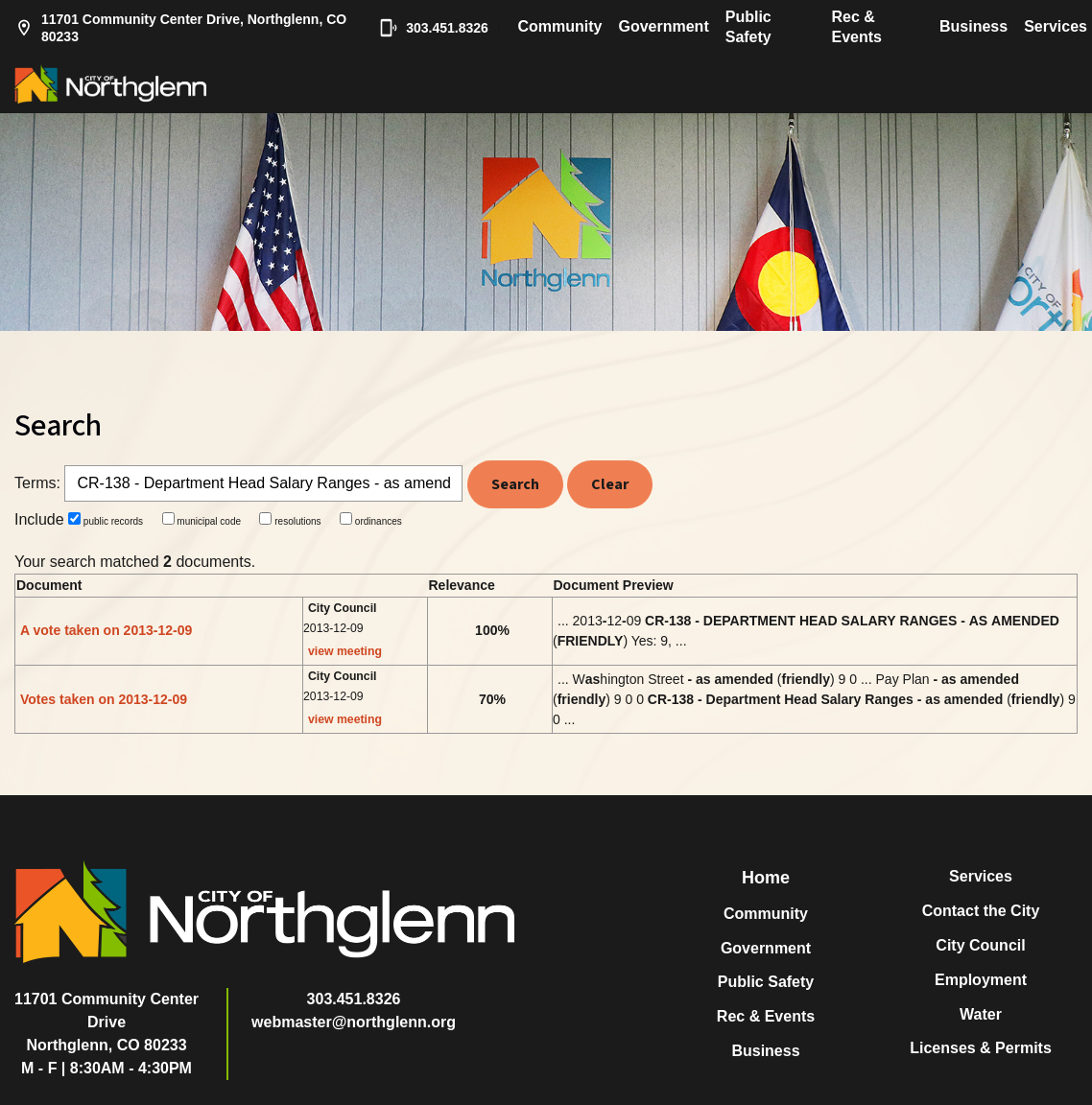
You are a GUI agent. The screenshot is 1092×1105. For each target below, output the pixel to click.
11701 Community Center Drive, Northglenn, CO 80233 (180, 28)
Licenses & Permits (981, 1048)
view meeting (345, 651)
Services (1055, 26)
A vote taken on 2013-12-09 (106, 630)
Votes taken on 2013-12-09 (103, 699)
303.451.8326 (430, 27)
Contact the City (981, 911)
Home (766, 877)
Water (981, 1014)
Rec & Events (857, 27)
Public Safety (748, 27)
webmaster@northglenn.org (353, 1022)
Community (559, 26)
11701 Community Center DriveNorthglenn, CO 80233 (106, 1022)
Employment (981, 980)
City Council (980, 945)
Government (663, 26)
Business (973, 26)
